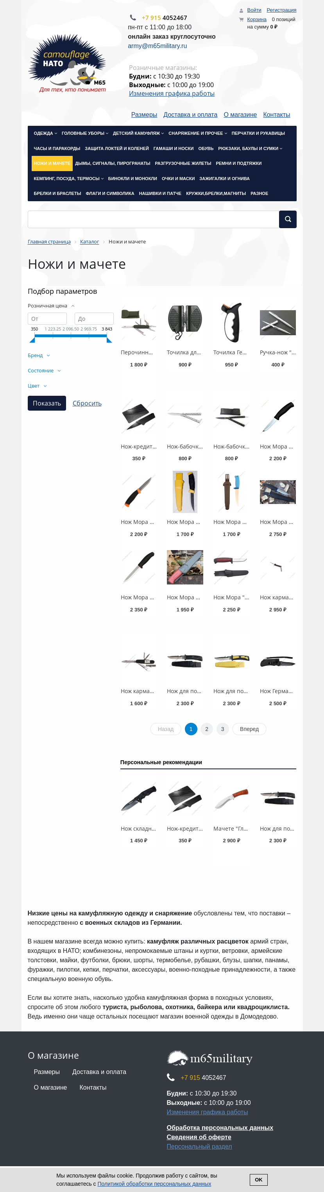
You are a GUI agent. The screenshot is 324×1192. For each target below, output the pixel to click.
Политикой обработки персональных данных (154, 1184)
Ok (259, 1180)
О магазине (240, 114)
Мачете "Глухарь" (237, 828)
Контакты (276, 114)
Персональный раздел (199, 1146)
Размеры (144, 114)
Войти (254, 10)
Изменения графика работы (172, 93)
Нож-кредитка (139, 446)
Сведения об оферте (199, 1137)
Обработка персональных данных (220, 1127)
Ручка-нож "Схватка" (287, 352)
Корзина (257, 19)
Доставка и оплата (190, 114)
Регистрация (282, 10)
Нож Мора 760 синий (241, 521)
